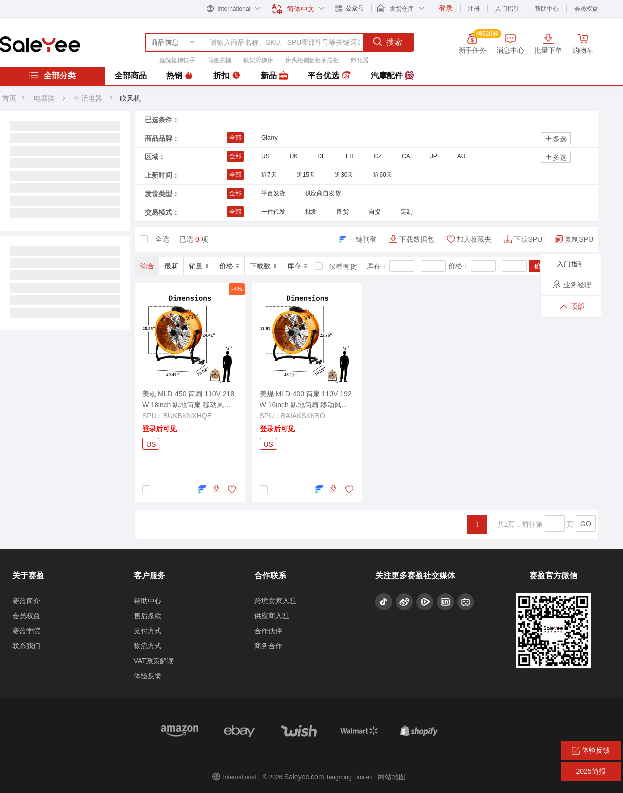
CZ (378, 156)
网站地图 (392, 777)
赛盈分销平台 (40, 44)
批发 (311, 211)
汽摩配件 (392, 76)
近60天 (382, 174)
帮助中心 (547, 8)
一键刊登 (363, 239)
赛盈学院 (26, 631)
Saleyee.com (304, 777)
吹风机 (130, 98)
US (265, 156)
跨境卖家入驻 (275, 601)
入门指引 (507, 8)
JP (433, 156)
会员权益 (586, 8)
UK (294, 156)
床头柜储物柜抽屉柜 (312, 60)
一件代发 (273, 211)
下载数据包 (416, 239)
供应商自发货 (323, 193)
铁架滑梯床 (258, 60)
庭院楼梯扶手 (177, 60)
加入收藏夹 (474, 239)
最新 (171, 266)
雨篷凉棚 (219, 60)
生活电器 (89, 98)
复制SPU (579, 239)
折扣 (226, 76)
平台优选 (329, 76)
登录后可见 (159, 429)
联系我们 (26, 646)
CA (406, 156)
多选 (556, 138)
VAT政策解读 (154, 661)
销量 (199, 266)
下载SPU (528, 239)
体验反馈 (147, 676)
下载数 (263, 266)
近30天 (344, 174)
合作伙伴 (268, 631)
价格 (229, 266)
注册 (474, 8)
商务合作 (268, 646)
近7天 (269, 174)
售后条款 (147, 616)
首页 (9, 98)
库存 (297, 266)
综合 (147, 266)
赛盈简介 (26, 601)
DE (321, 156)
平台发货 (273, 193)
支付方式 (147, 631)
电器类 (44, 98)
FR (350, 156)
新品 (274, 76)
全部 (235, 137)
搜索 (387, 41)
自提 (375, 211)
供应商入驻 (271, 616)
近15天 (306, 174)
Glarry (269, 137)
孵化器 (360, 60)
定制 (407, 211)
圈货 (343, 211)
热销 (179, 76)
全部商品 (131, 75)
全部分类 (52, 75)
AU (461, 156)
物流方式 (147, 646)
